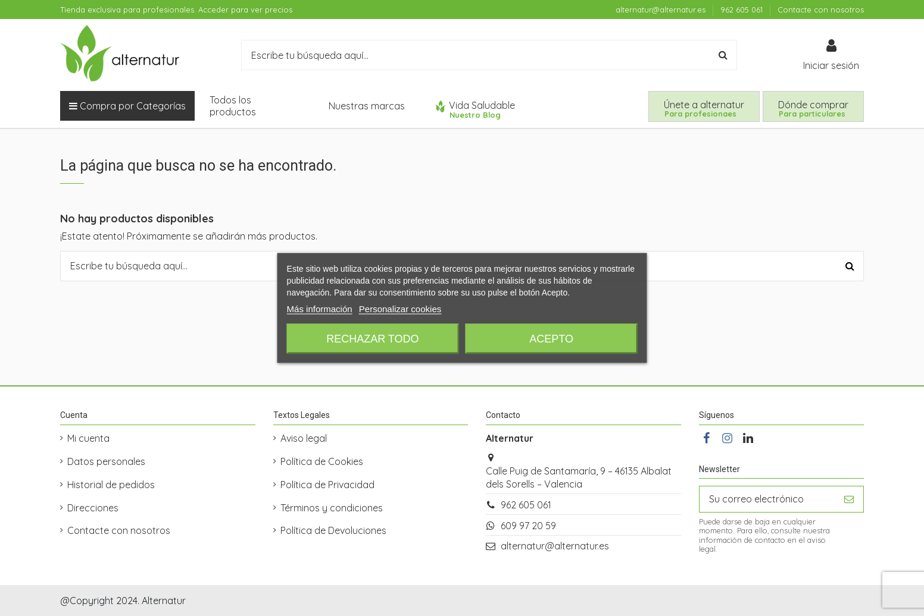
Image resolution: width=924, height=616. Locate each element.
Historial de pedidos (111, 485)
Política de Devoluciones (333, 530)
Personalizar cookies (400, 309)
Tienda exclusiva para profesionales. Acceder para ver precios (176, 9)
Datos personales (106, 461)
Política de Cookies (321, 461)
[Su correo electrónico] (767, 499)
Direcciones (92, 508)
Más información (319, 309)
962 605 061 (742, 9)
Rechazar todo (372, 339)
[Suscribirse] (849, 499)
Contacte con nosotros (821, 9)
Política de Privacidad (327, 485)
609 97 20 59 (528, 526)
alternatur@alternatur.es (662, 9)
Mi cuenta (88, 438)
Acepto (551, 339)
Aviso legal (303, 438)
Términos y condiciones (331, 508)
